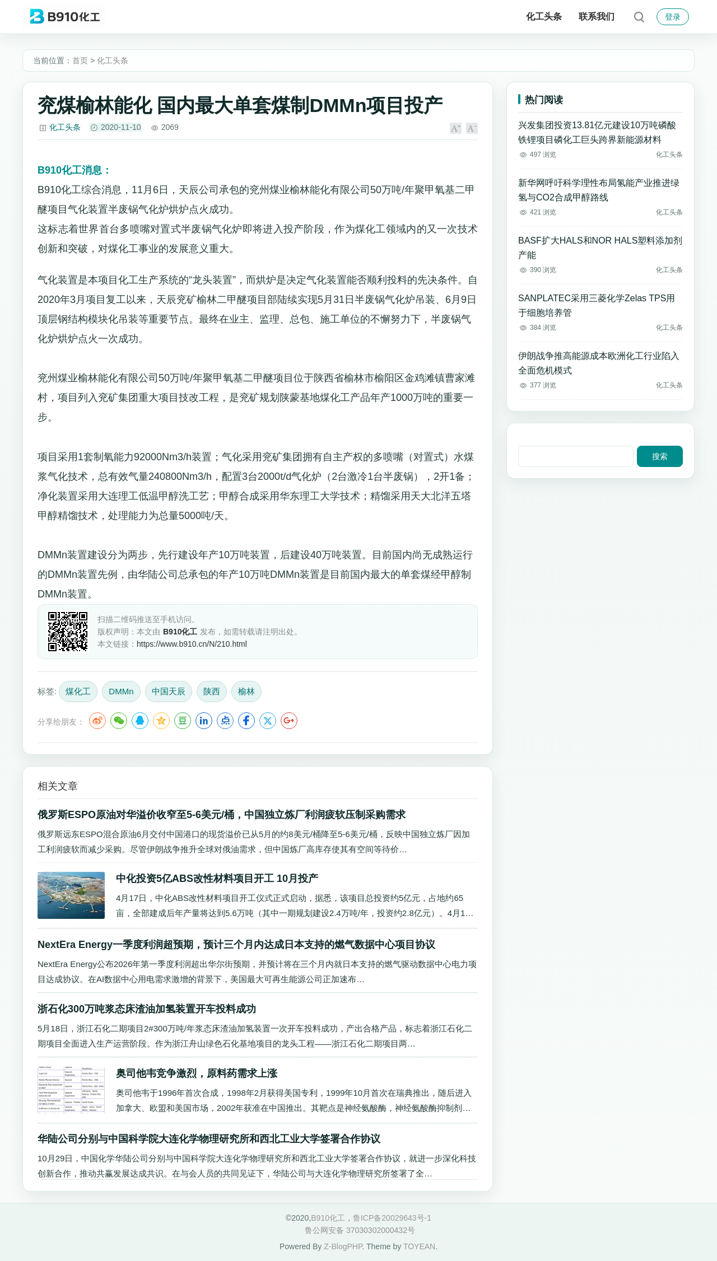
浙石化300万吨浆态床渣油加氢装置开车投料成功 (147, 1009)
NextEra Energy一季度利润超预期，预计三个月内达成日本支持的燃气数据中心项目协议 (236, 944)
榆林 (246, 691)
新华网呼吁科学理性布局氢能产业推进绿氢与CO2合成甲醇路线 (598, 190)
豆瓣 (182, 720)
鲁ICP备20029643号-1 (392, 1217)
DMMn (121, 691)
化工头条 (544, 16)
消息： (75, 170)
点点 (225, 720)
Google (289, 720)
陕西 (211, 691)
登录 (673, 16)
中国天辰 (168, 691)
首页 (80, 60)
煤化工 (78, 691)
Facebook (246, 720)
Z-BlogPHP (343, 1246)
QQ (140, 720)
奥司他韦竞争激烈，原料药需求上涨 (196, 1073)
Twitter (267, 720)
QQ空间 (161, 720)
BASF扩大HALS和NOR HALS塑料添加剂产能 (600, 248)
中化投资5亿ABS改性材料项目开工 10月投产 (217, 878)
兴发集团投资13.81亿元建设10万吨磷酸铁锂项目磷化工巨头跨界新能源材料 (597, 132)
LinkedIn (203, 720)
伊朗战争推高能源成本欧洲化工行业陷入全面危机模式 (598, 363)
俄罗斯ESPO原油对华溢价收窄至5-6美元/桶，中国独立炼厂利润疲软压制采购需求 (222, 814)
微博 (97, 720)
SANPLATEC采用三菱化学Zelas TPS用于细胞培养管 (596, 305)
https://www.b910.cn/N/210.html (192, 643)
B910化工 (328, 1217)
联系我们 (596, 16)
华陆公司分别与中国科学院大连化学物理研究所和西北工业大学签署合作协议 (209, 1139)
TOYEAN (419, 1246)
